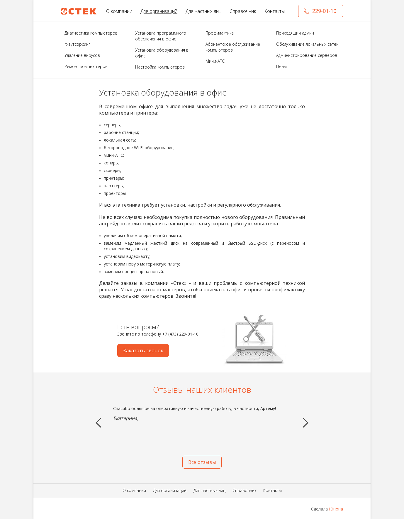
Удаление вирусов (82, 55)
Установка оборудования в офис (162, 53)
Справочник (243, 11)
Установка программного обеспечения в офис (160, 36)
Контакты (274, 11)
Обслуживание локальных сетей (307, 44)
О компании (119, 11)
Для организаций (158, 11)
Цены (281, 66)
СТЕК (79, 11)
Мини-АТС (215, 61)
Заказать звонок (143, 350)
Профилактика (220, 33)
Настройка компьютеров (160, 67)
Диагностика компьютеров (91, 33)
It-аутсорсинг (77, 44)
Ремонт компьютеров (86, 66)
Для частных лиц (203, 11)
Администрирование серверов (306, 55)
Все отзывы (202, 462)
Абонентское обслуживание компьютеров (233, 47)
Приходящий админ (295, 33)
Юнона (336, 509)
